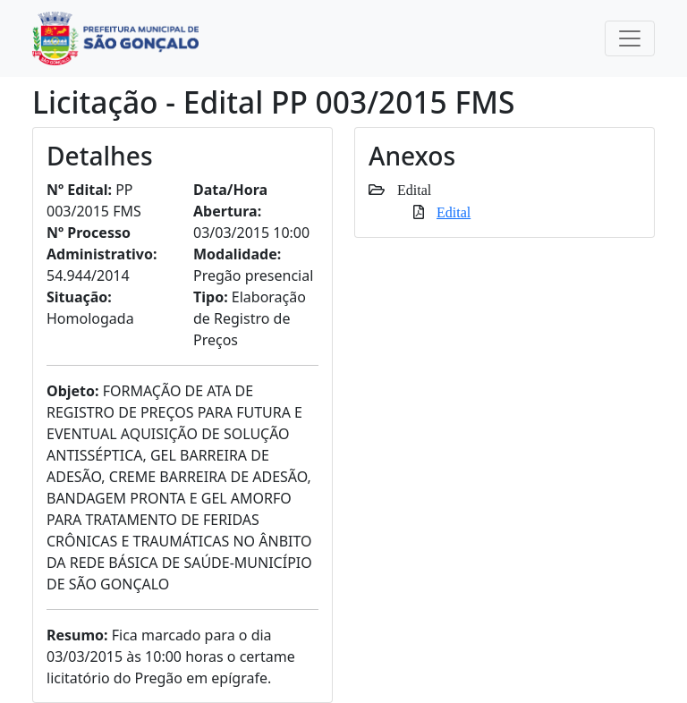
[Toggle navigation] (630, 38)
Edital (454, 212)
